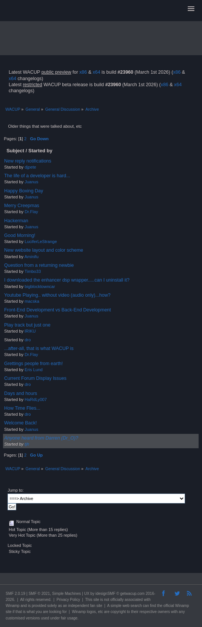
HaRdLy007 (36, 399)
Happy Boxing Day (23, 191)
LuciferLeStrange (41, 241)
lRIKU (30, 331)
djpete (30, 167)
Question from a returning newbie (39, 265)
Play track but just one (27, 325)
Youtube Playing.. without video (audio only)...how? (57, 295)
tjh (27, 444)
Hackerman (16, 220)
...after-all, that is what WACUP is (39, 348)
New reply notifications (27, 161)
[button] (191, 9)
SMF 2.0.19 (15, 593)
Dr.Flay (31, 211)
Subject (15, 150)
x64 (96, 72)
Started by (40, 150)
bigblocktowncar (40, 286)
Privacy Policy (68, 600)
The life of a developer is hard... (37, 175)
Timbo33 (33, 271)
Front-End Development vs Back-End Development (57, 310)
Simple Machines (66, 593)
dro (28, 339)
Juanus (31, 182)
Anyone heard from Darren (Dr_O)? (41, 438)
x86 (83, 72)
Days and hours (20, 393)
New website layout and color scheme (43, 250)
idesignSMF (106, 593)
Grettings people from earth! (33, 363)
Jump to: (15, 490)
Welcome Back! (20, 423)
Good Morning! (19, 235)
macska (32, 301)
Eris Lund (33, 369)
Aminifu (32, 256)
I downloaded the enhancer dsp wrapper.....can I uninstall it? (67, 280)
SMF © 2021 (39, 593)
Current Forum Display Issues (35, 378)
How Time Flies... (22, 408)
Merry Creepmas (21, 205)
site (96, 600)
